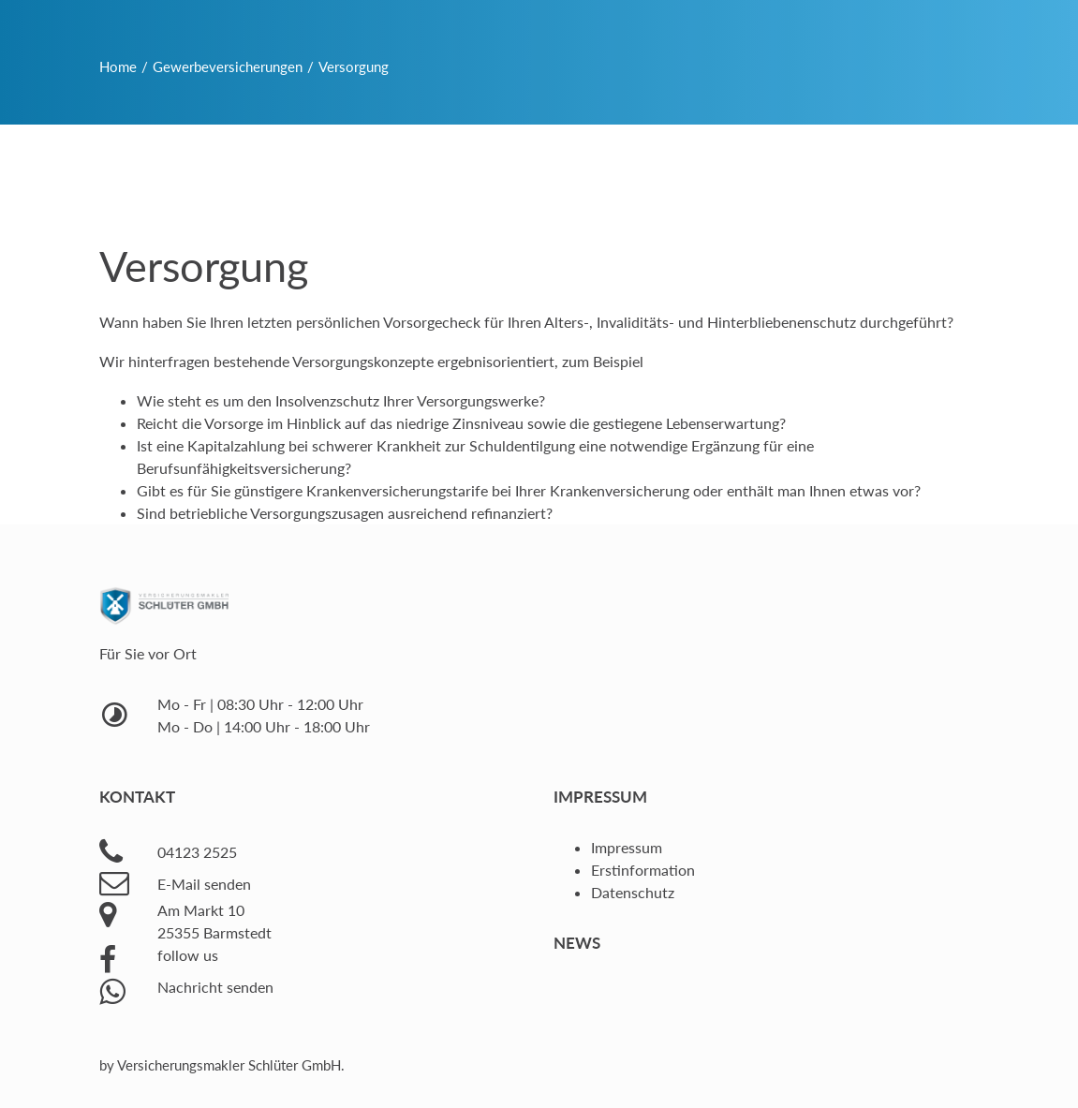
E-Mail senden (204, 884)
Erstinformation (643, 870)
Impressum (626, 847)
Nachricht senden (215, 987)
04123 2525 (197, 852)
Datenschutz (632, 892)
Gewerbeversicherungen (228, 66)
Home (118, 66)
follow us (187, 955)
